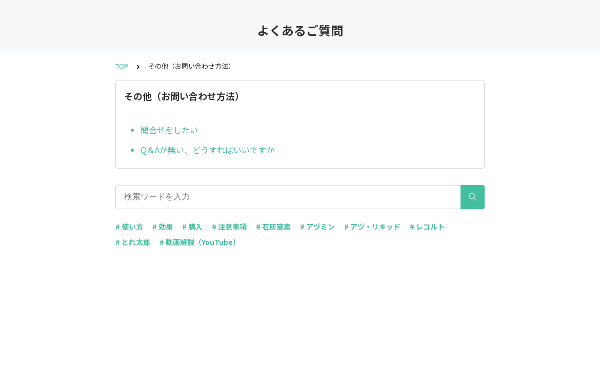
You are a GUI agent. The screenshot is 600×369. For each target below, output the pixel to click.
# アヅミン (317, 226)
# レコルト (427, 226)
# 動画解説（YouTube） (199, 242)
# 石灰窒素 (273, 226)
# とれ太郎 (132, 242)
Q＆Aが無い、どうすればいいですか (207, 150)
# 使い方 (129, 226)
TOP (121, 66)
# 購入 (192, 226)
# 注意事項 (229, 226)
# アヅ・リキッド (372, 226)
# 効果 (162, 226)
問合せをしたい (169, 130)
